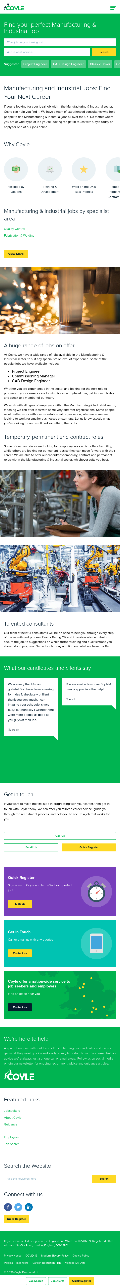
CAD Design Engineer (68, 64)
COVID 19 (31, 1255)
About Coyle (13, 1118)
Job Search (12, 1144)
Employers (11, 1137)
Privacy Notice (13, 1255)
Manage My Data (75, 1262)
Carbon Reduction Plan (46, 1262)
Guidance (10, 1124)
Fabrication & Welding (19, 236)
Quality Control (14, 229)
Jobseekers (12, 1111)
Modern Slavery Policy (55, 1255)
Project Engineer (35, 64)
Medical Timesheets (16, 1262)
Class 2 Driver (100, 64)
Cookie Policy (81, 1255)
